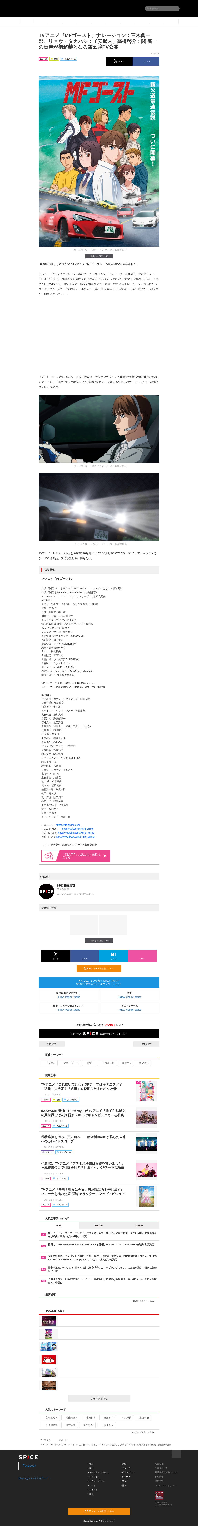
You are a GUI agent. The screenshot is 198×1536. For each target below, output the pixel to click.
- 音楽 (90, 1464)
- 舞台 (90, 1468)
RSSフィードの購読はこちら (101, 968)
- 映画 (90, 1494)
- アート (92, 1485)
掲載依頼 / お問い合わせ (166, 1472)
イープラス (45, 1440)
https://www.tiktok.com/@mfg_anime (75, 836)
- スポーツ (93, 1490)
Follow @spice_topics (68, 996)
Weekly (99, 1225)
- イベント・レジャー (98, 1472)
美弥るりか (50, 1417)
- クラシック (94, 1476)
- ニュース (125, 1468)
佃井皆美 (69, 1425)
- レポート (125, 1476)
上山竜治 (142, 1417)
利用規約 (159, 1481)
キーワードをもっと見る (144, 1432)
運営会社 (159, 1464)
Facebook (29, 1465)
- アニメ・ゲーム (96, 1481)
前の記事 (48, 1043)
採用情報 (159, 1476)
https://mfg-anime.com (68, 825)
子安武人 (49, 1063)
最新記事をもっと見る (145, 1301)
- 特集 (123, 1485)
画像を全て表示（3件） (98, 256)
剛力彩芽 (125, 1417)
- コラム (124, 1481)
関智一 (89, 1063)
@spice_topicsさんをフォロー (34, 1478)
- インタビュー (128, 1472)
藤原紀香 (89, 1417)
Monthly (139, 1225)
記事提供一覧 (161, 1468)
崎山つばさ (70, 1417)
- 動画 (123, 1464)
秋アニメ (142, 1063)
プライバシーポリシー (165, 1485)
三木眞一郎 (106, 1063)
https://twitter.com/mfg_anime (78, 828)
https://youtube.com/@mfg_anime (76, 832)
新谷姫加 (87, 1425)
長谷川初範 (105, 1425)
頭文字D (125, 1063)
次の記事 (149, 1043)
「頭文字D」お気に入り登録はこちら (84, 856)
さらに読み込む (109, 1398)
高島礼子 (107, 1417)
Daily (58, 1225)
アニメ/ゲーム (70, 1063)
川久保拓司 (50, 1425)
